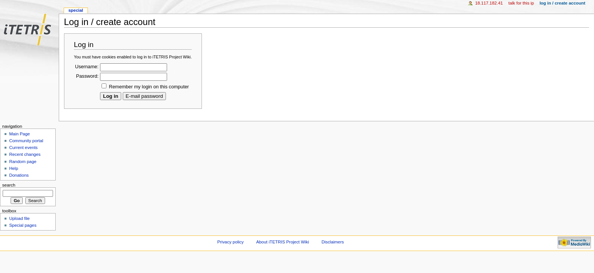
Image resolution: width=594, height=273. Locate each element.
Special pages (22, 225)
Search (9, 185)
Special (75, 10)
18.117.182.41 (489, 3)
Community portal (26, 140)
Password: (87, 76)
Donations (19, 175)
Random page (22, 161)
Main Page (19, 134)
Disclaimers (333, 242)
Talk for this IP (521, 3)
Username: (86, 66)
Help (13, 168)
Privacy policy (230, 242)
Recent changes (25, 154)
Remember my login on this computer (149, 86)
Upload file (19, 218)
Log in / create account (562, 3)
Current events (23, 147)
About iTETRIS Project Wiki (282, 242)
